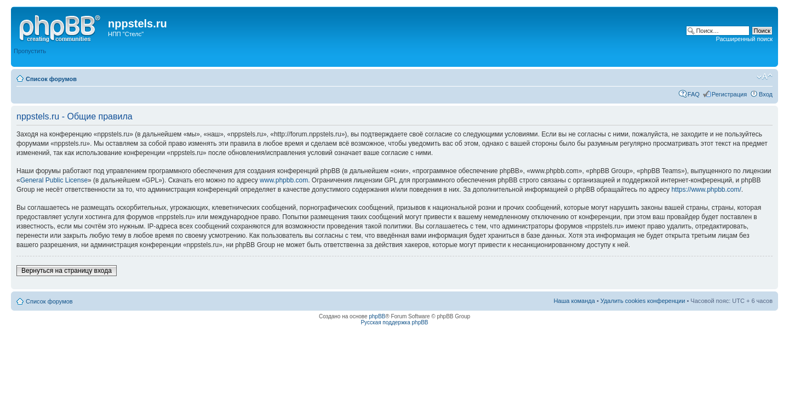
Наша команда (573, 300)
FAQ (694, 94)
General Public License (54, 180)
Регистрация (729, 94)
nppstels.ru (137, 24)
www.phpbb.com (284, 180)
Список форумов (51, 79)
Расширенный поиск (744, 39)
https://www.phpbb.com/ (706, 189)
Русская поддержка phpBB (394, 322)
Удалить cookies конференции (643, 300)
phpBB (377, 316)
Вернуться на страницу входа (66, 270)
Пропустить (30, 51)
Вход (766, 94)
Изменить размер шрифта (765, 77)
